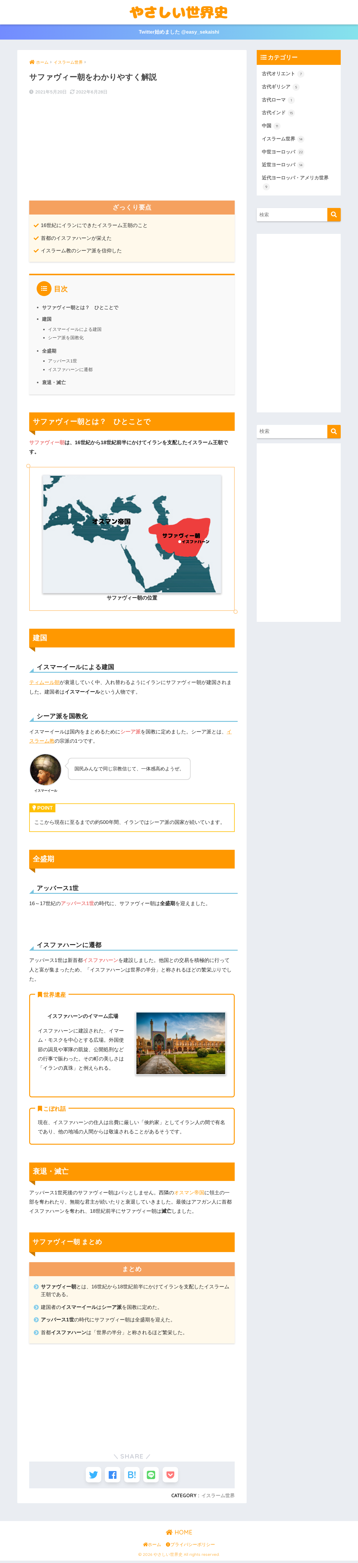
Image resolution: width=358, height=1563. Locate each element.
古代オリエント (284, 74)
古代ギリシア (282, 87)
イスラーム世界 (218, 1498)
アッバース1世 (62, 360)
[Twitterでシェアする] (88, 1475)
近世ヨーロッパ (284, 167)
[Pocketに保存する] (176, 1475)
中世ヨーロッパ (284, 154)
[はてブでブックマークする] (132, 1475)
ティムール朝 (44, 682)
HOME (179, 1534)
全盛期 (49, 350)
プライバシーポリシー (190, 1547)
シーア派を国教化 (66, 337)
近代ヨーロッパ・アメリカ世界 (297, 185)
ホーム (152, 1547)
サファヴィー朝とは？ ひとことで (80, 306)
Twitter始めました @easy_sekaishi (179, 32)
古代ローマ (279, 100)
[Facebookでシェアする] (110, 1475)
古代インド (279, 114)
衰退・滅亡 (54, 381)
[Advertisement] (132, 148)
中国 (271, 127)
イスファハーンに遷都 (70, 368)
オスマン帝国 (189, 1192)
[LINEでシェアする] (154, 1475)
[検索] (334, 218)
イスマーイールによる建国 (75, 328)
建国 (47, 318)
